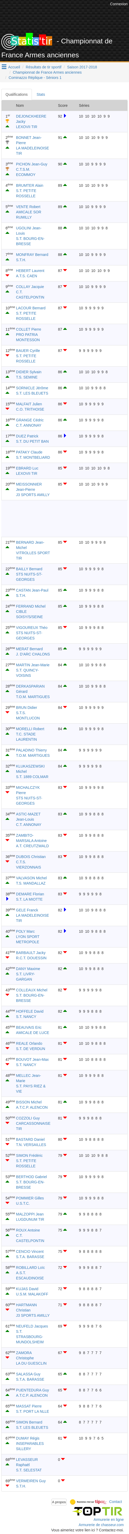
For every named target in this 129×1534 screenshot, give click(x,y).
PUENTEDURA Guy (32, 1390)
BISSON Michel (29, 1102)
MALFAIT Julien (29, 404)
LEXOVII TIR (26, 127)
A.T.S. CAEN (26, 276)
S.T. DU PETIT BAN (32, 441)
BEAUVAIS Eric (29, 1027)
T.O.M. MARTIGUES (33, 697)
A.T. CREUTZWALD (32, 846)
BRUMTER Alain (29, 185)
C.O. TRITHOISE (30, 409)
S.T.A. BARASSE (30, 1257)
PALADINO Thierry (31, 750)
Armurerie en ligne (109, 1519)
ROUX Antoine (28, 1230)
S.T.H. (21, 260)
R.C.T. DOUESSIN (31, 958)
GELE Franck (27, 910)
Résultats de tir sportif (43, 67)
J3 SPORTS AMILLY (33, 495)
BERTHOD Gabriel (31, 1177)
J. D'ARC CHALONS (33, 654)
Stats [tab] (41, 94)
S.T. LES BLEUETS (32, 393)
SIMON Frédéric (29, 1155)
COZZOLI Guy (28, 1118)
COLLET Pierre (28, 329)
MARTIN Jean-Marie (32, 665)
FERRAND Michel (31, 606)
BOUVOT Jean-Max (32, 1059)
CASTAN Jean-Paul (32, 590)
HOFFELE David (29, 1011)
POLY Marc (25, 931)
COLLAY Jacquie (30, 287)
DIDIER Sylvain (28, 372)
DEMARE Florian (30, 894)
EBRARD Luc (27, 468)
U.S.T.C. (23, 1203)
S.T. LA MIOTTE (29, 899)
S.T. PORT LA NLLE (32, 1411)
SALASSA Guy (28, 1374)
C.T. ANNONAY (28, 425)
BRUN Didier (26, 707)
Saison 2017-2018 (82, 67)
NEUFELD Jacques (32, 1326)
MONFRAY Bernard (32, 255)
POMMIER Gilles (30, 1198)
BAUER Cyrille (28, 351)
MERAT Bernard (29, 649)
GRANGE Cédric (30, 420)
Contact (115, 1502)
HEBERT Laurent (30, 271)
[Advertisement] (59, 518)
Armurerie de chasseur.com (101, 1525)
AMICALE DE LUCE (32, 1033)
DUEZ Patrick (27, 436)
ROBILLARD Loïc (30, 1267)
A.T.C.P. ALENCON (32, 1107)
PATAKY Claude (29, 452)
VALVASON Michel (31, 878)
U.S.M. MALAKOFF (32, 1294)
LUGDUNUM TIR (30, 1219)
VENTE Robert (28, 207)
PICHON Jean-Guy (31, 164)
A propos (59, 1502)
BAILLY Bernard (29, 569)
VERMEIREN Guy (31, 1481)
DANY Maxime (28, 969)
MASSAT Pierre (29, 1406)
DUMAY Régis (27, 1438)
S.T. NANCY (26, 1017)
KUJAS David (27, 1289)
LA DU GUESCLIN (31, 1363)
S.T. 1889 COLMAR (32, 777)
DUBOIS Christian (31, 857)
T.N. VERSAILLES (31, 1145)
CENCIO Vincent (30, 1251)
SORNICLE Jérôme (32, 388)
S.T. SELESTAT (29, 1470)
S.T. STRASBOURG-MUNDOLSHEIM (30, 1336)
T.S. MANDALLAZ (31, 883)
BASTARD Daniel (30, 1139)
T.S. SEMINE (27, 377)
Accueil (14, 67)
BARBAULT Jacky (31, 953)
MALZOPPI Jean (30, 1214)
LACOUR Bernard (31, 308)
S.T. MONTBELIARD (33, 457)
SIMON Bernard (29, 1422)
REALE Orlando (29, 1043)
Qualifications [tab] (17, 94)
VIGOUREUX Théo (32, 627)
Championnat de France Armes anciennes (47, 72)
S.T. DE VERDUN (30, 1049)
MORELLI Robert (30, 729)
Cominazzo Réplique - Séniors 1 (35, 77)
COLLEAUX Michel (31, 990)
